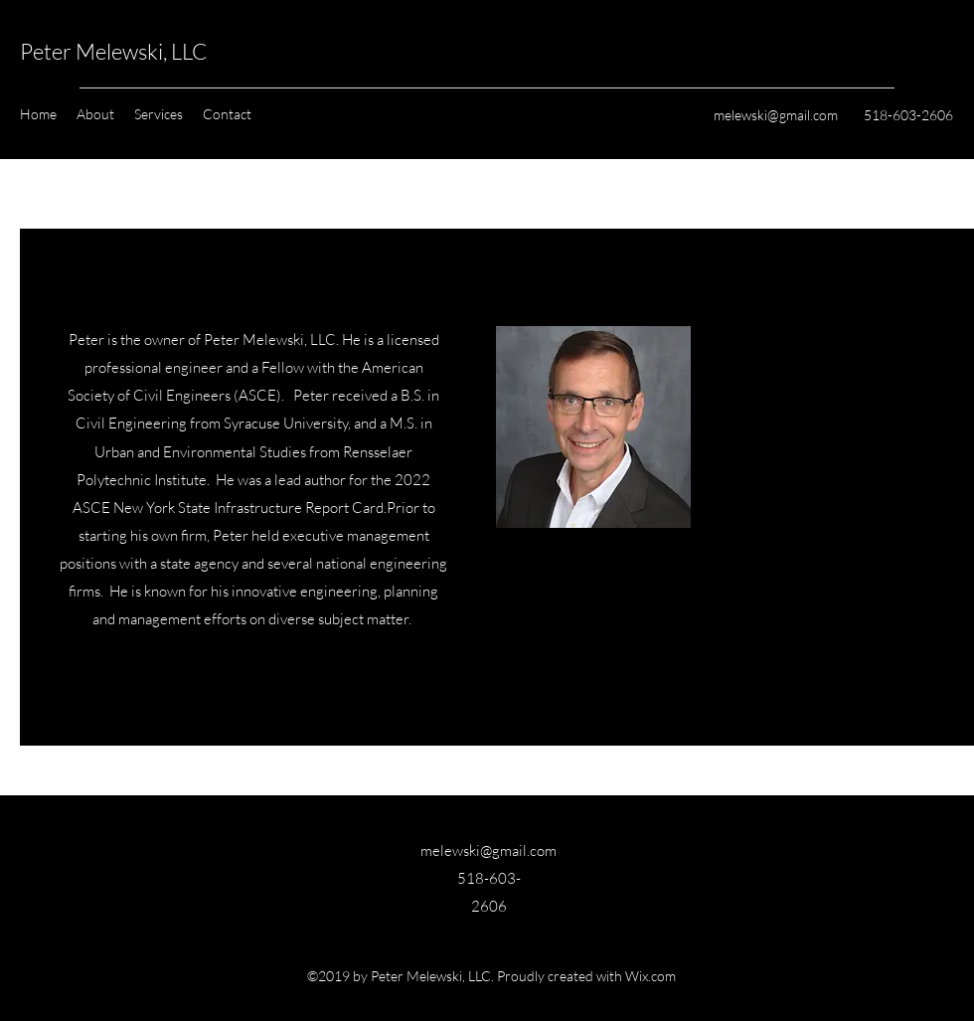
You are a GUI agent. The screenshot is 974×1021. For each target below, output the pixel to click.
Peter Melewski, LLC (113, 51)
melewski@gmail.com (776, 114)
